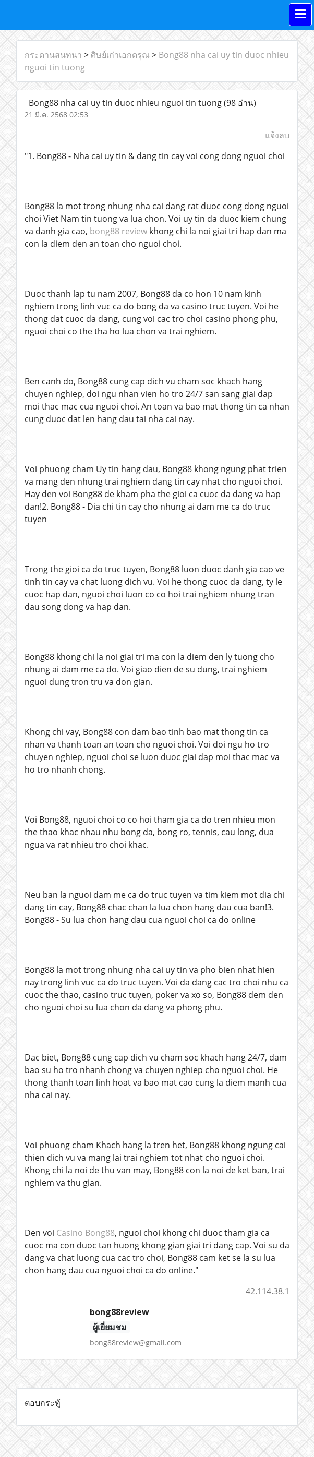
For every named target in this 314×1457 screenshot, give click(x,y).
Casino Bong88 (85, 1232)
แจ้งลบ (277, 135)
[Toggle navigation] (300, 14)
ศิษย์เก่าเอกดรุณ (120, 55)
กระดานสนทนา (53, 55)
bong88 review (118, 231)
